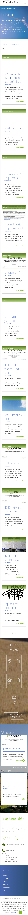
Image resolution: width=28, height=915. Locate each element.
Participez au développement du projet (14, 716)
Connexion (8, 855)
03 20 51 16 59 (10, 850)
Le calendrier (18, 664)
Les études (18, 683)
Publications (6, 887)
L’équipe (10, 683)
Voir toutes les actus (20, 767)
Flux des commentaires (11, 859)
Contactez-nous (10, 838)
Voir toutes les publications (18, 806)
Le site (10, 664)
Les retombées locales (14, 701)
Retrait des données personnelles (11, 898)
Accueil (3, 8)
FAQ (4, 890)
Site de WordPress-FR (11, 861)
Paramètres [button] (14, 912)
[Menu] (25, 3)
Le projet (5, 878)
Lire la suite (20, 101)
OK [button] (20, 912)
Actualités (6, 884)
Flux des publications (11, 857)
